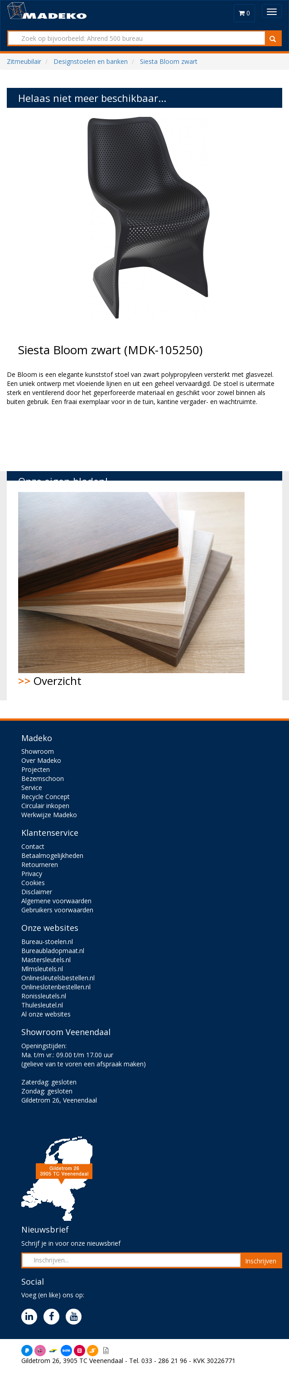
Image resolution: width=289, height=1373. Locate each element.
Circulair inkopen (45, 805)
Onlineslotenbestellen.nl (56, 987)
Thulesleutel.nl (42, 1005)
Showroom (37, 751)
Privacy (31, 873)
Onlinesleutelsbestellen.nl (58, 977)
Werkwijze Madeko (49, 814)
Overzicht (131, 590)
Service (31, 787)
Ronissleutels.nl (43, 996)
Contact (32, 846)
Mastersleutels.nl (46, 959)
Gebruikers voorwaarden (57, 910)
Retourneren (39, 864)
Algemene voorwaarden (56, 900)
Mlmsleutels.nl (42, 968)
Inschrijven (260, 1261)
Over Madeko (41, 760)
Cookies (33, 882)
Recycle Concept (45, 796)
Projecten (35, 769)
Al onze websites (46, 1014)
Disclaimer (36, 891)
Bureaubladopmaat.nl (52, 950)
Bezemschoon (42, 778)
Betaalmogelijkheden (52, 855)
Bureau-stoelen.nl (47, 941)
